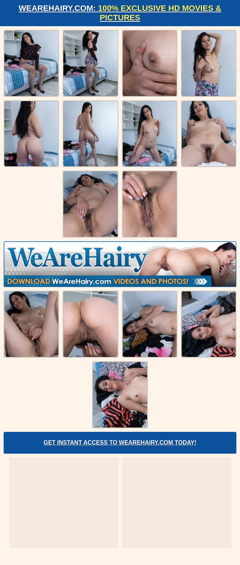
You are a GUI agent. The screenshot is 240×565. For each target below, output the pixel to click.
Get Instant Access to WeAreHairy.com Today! (120, 442)
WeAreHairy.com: (120, 13)
